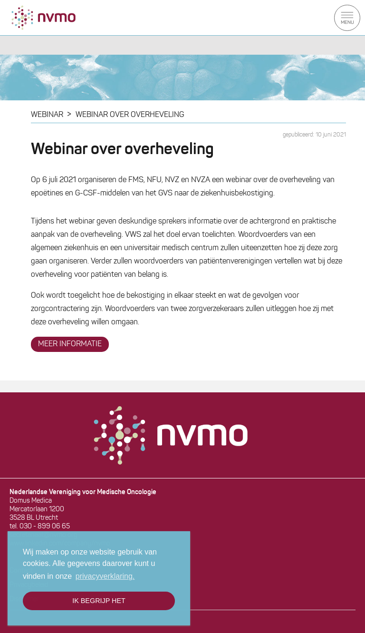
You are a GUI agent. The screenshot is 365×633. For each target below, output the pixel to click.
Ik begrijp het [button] (98, 600)
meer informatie (70, 344)
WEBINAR (47, 115)
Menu (347, 18)
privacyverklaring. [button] (105, 576)
